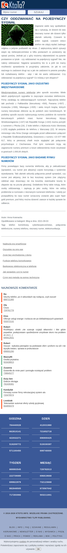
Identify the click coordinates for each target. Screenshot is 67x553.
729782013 (46, 469)
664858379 (9, 406)
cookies (22, 541)
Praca (17, 536)
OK (38, 549)
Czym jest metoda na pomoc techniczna (21, 277)
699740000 (46, 451)
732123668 (46, 482)
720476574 (9, 395)
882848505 (15, 488)
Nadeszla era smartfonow (14, 244)
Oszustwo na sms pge (13, 249)
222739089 (15, 476)
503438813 (9, 362)
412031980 (46, 425)
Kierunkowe (10, 532)
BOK (48, 536)
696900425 (46, 438)
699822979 (15, 482)
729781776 (9, 310)
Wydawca (50, 532)
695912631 (9, 337)
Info (20, 527)
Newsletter (26, 532)
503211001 (46, 495)
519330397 (46, 444)
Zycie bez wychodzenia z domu (17, 255)
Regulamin (50, 527)
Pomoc (27, 536)
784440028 (15, 425)
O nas (39, 532)
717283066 (15, 495)
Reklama (38, 536)
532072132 (9, 321)
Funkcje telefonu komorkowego (17, 261)
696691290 (9, 351)
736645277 (9, 373)
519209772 (15, 444)
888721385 (9, 299)
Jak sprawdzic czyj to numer (16, 272)
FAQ (27, 527)
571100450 (15, 451)
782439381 (9, 384)
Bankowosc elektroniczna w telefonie (20, 266)
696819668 (46, 476)
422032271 (15, 438)
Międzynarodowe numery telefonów (18, 92)
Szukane (36, 527)
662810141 (15, 431)
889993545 (15, 469)
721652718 (46, 431)
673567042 (46, 488)
